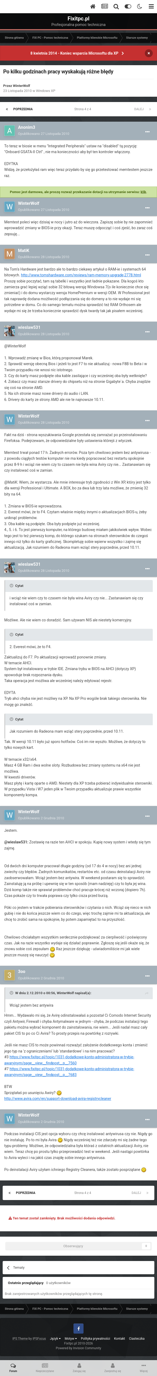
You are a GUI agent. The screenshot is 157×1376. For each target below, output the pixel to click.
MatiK (23, 250)
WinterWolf (21, 86)
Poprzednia (23, 109)
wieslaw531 (29, 327)
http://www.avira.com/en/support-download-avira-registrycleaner (57, 1098)
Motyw (71, 1338)
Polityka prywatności (95, 1338)
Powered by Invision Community (78, 1348)
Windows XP (45, 91)
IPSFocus (39, 1338)
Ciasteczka (137, 1338)
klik (143, 192)
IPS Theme (20, 1338)
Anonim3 (26, 127)
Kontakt (119, 1338)
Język (55, 1338)
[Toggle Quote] (12, 585)
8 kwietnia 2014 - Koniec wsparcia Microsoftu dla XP (74, 53)
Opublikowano (43, 134)
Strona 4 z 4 (83, 109)
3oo (21, 971)
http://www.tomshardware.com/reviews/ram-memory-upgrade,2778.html (81, 275)
